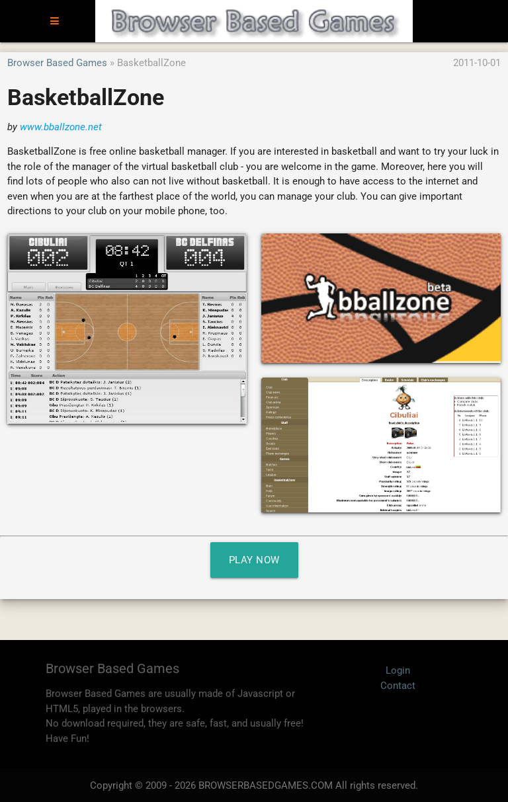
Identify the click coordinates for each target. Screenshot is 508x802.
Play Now (254, 560)
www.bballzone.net (61, 127)
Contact (397, 686)
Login (398, 670)
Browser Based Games (57, 63)
